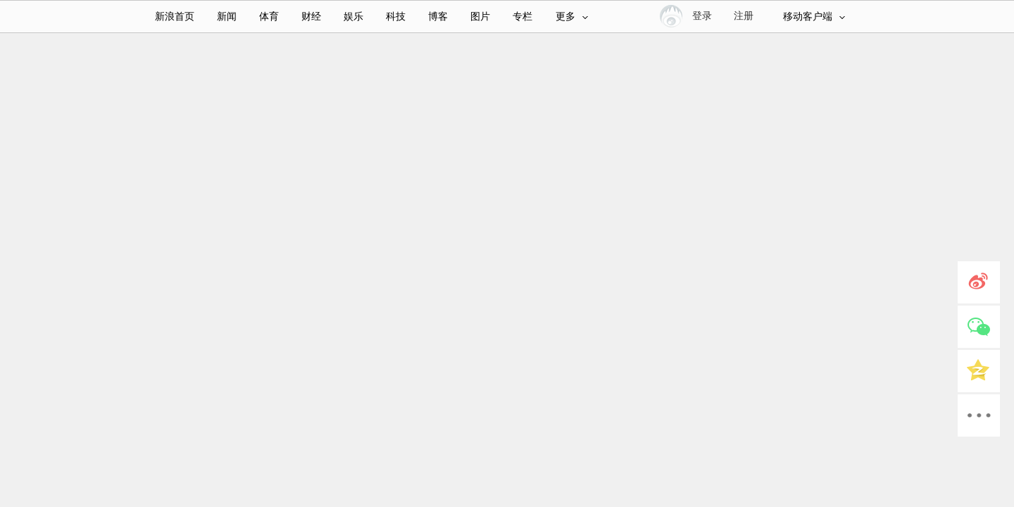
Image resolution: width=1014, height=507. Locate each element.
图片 (480, 16)
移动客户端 (814, 16)
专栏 (522, 16)
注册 (743, 16)
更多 (572, 16)
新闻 (227, 16)
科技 (396, 16)
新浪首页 (174, 16)
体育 (269, 16)
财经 (311, 16)
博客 (438, 16)
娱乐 (353, 16)
